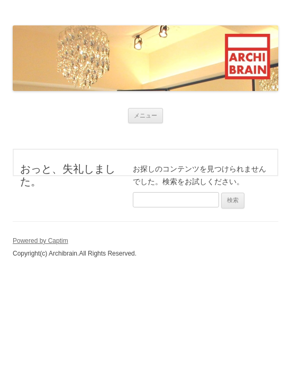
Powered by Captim (40, 240)
